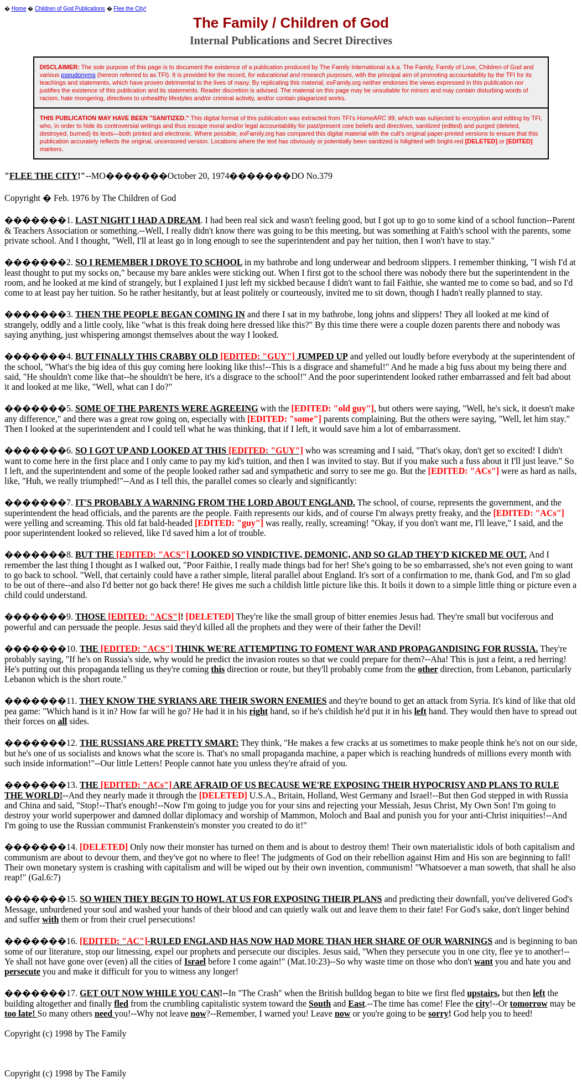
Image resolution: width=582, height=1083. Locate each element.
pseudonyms (78, 74)
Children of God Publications (70, 9)
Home (19, 9)
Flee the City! (129, 9)
